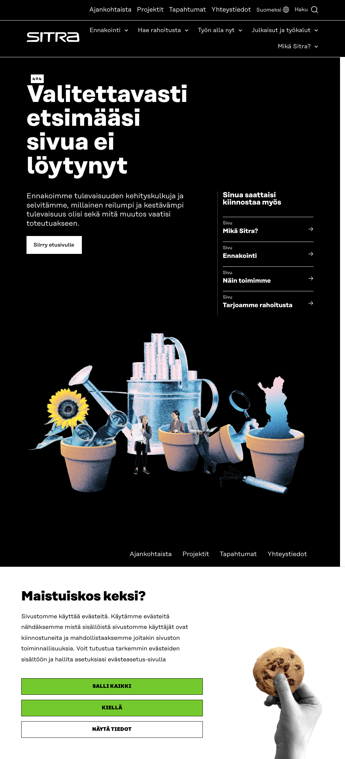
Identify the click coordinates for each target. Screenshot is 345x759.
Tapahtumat (187, 9)
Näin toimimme (247, 280)
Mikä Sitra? (240, 231)
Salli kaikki (111, 686)
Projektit (150, 9)
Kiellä (112, 708)
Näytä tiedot (112, 729)
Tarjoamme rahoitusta (258, 305)
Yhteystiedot (231, 9)
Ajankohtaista (110, 9)
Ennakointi (240, 256)
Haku (306, 10)
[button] (272, 10)
